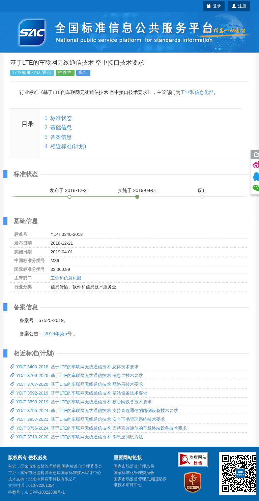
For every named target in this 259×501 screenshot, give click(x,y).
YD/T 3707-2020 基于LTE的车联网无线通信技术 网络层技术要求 (76, 384)
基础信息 (61, 127)
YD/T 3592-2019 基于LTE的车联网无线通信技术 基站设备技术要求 (78, 393)
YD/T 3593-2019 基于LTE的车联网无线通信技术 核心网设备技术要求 (81, 401)
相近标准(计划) (68, 146)
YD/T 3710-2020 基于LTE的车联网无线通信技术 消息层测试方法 (76, 436)
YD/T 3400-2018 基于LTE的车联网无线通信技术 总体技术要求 (74, 366)
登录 (214, 6)
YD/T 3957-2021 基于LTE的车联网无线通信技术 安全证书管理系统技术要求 (87, 419)
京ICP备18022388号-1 (44, 492)
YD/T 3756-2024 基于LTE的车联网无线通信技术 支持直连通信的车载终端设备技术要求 (98, 428)
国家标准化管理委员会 (134, 472)
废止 (202, 190)
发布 (69, 190)
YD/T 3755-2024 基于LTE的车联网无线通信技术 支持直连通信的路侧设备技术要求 (94, 410)
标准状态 (61, 118)
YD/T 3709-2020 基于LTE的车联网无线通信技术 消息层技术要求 (76, 375)
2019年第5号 (58, 333)
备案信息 (61, 137)
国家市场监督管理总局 (134, 466)
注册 (239, 6)
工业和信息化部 (196, 92)
